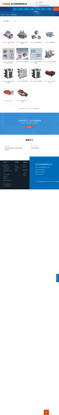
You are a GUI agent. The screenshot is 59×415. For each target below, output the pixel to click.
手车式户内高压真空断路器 (22, 81)
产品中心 (21, 9)
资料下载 (38, 9)
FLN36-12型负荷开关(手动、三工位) (22, 102)
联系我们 (50, 9)
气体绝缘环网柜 (6, 174)
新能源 (16, 171)
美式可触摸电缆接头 (7, 186)
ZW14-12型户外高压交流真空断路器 (22, 43)
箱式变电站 (5, 176)
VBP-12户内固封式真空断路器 (36, 81)
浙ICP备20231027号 (50, 182)
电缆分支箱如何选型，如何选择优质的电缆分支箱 (13, 149)
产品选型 (7, 21)
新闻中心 (44, 9)
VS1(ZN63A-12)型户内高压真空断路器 (8, 82)
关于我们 (32, 9)
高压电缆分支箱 (6, 167)
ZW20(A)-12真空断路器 (50, 42)
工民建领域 (17, 167)
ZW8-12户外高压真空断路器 (36, 42)
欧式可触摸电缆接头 (7, 184)
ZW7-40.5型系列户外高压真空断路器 (36, 62)
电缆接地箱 (5, 165)
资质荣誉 (25, 175)
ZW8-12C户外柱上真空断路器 (22, 61)
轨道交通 (16, 169)
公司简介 (25, 173)
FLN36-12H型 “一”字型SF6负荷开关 (50, 82)
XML (55, 182)
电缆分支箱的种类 (35, 148)
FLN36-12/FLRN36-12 (8, 101)
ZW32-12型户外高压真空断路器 (50, 62)
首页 (15, 9)
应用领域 (26, 9)
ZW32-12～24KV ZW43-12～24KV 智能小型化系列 (8, 62)
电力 (16, 165)
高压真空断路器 (14, 14)
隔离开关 (5, 178)
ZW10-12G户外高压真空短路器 (8, 43)
